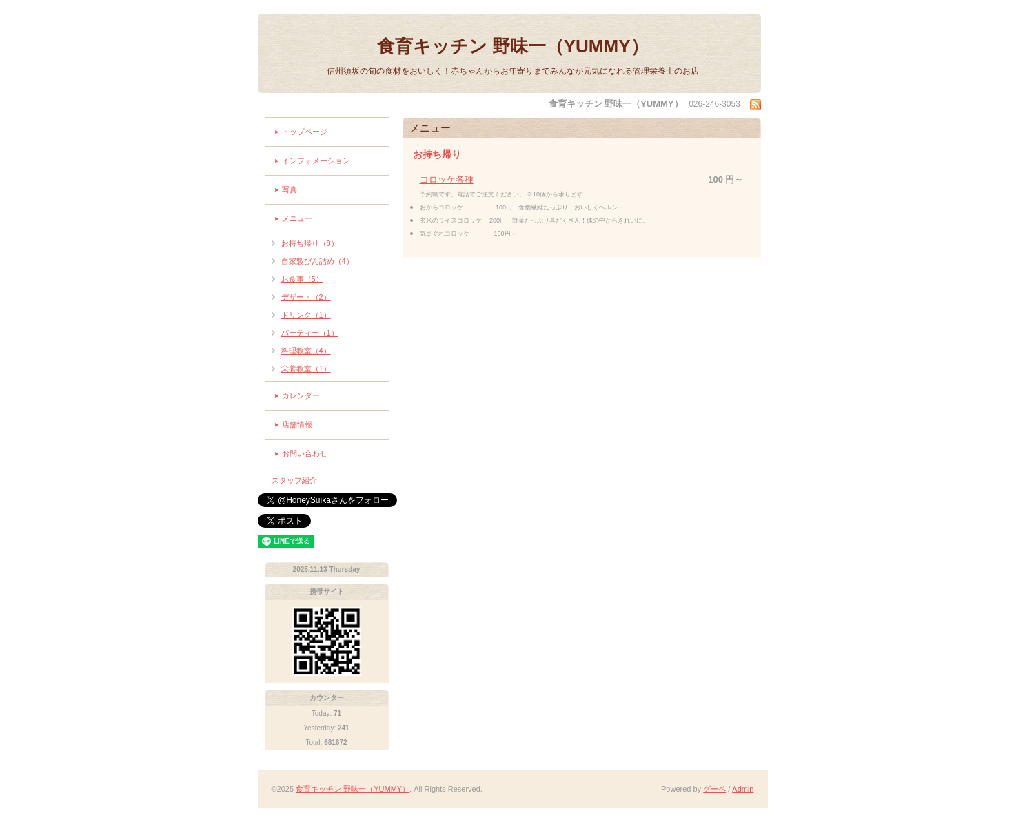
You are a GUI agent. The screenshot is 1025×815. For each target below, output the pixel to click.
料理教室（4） (306, 351)
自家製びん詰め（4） (317, 261)
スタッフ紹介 (294, 480)
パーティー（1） (309, 333)
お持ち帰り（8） (309, 243)
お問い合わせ (304, 453)
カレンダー (301, 395)
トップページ (304, 131)
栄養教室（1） (306, 368)
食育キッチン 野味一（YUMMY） (513, 46)
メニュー (297, 218)
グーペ (714, 789)
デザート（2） (306, 297)
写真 (289, 189)
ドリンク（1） (306, 315)
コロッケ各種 (447, 179)
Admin (742, 789)
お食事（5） (302, 279)
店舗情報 (297, 424)
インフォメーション (316, 160)
